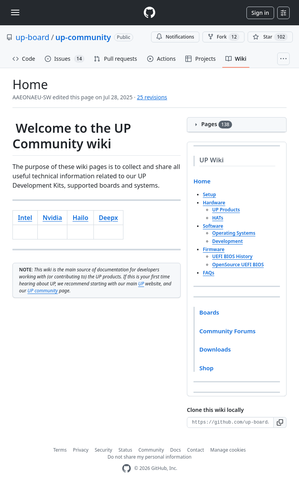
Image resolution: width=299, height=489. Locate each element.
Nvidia (52, 217)
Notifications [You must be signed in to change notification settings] (175, 36)
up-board (32, 37)
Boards (209, 312)
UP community (43, 290)
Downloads (215, 349)
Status (125, 450)
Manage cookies (228, 450)
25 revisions (152, 97)
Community (151, 450)
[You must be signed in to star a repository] (270, 37)
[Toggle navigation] (15, 12)
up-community (83, 37)
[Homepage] (149, 12)
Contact (195, 450)
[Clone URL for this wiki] (230, 422)
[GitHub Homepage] (126, 468)
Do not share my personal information (149, 457)
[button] (280, 422)
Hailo (80, 217)
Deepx (108, 217)
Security (103, 450)
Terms (60, 450)
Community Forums (227, 331)
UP (141, 283)
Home (202, 181)
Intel (25, 217)
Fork (223, 37)
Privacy (80, 450)
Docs (175, 450)
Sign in (260, 12)
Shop (206, 368)
